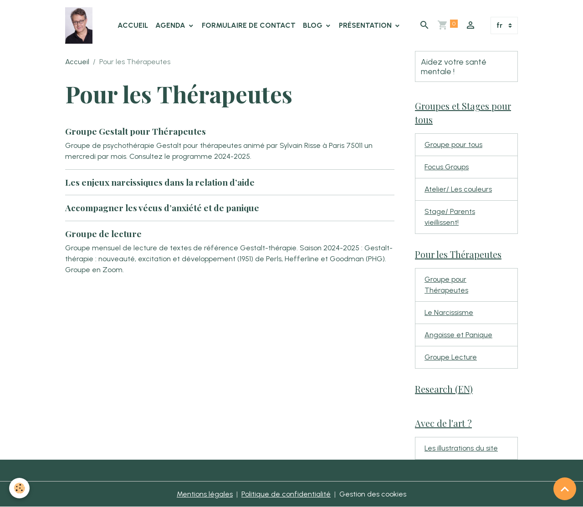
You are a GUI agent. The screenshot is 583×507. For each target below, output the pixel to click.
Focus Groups (446, 166)
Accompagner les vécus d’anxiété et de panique (162, 207)
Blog (313, 25)
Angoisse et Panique (458, 334)
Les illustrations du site (461, 448)
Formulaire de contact (249, 25)
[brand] (80, 25)
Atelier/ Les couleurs (458, 189)
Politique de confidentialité (286, 494)
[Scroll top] (564, 488)
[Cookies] (19, 488)
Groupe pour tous (453, 144)
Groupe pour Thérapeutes (446, 284)
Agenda (171, 25)
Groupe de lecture (103, 233)
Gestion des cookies (372, 494)
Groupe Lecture (450, 357)
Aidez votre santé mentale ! (453, 66)
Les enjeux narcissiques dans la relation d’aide (160, 182)
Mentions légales (205, 494)
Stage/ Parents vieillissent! (449, 217)
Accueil (133, 25)
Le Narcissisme (448, 312)
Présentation (366, 25)
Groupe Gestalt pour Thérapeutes (135, 131)
